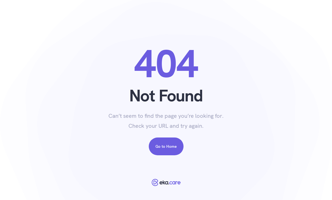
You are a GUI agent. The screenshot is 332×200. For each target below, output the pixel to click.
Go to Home (166, 146)
